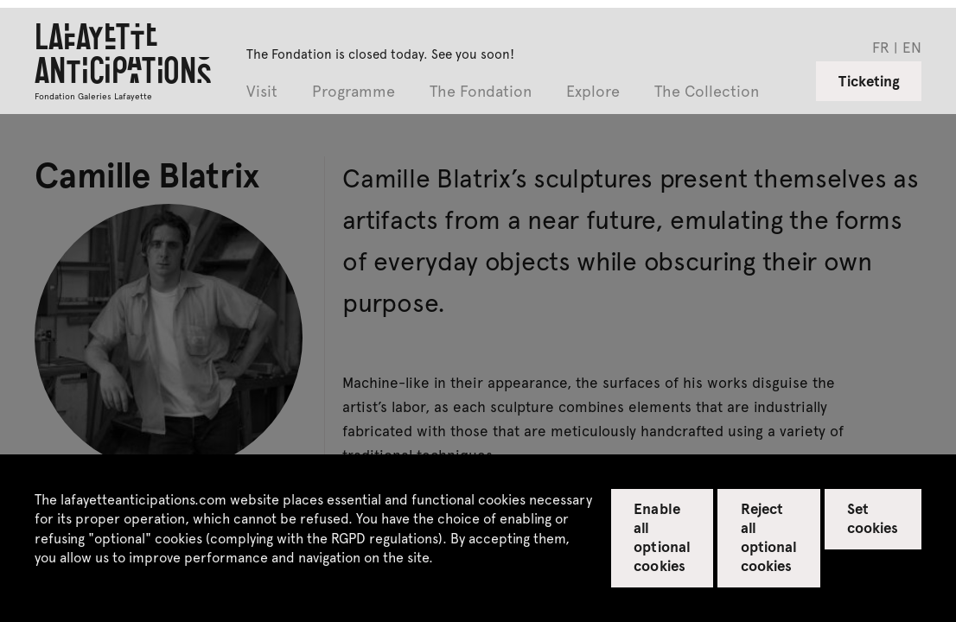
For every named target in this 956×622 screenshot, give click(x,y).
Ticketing (869, 80)
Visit (261, 92)
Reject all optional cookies (769, 536)
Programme (353, 92)
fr (880, 46)
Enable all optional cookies (662, 536)
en (911, 46)
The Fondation (481, 92)
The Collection (706, 92)
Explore (593, 92)
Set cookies (872, 517)
